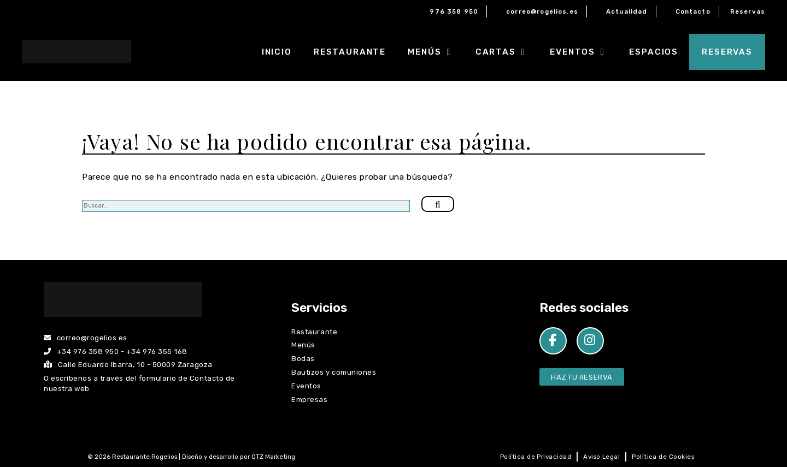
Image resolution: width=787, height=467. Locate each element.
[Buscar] (437, 204)
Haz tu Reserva (581, 377)
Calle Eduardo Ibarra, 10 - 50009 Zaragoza (128, 364)
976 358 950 (454, 11)
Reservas (747, 11)
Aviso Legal (601, 456)
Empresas (309, 399)
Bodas (303, 358)
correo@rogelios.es (542, 11)
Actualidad (627, 11)
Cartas (507, 52)
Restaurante (350, 52)
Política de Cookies (663, 456)
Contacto (693, 11)
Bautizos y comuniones (333, 372)
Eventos (584, 52)
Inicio (277, 52)
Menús (436, 52)
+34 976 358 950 (88, 351)
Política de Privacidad (535, 456)
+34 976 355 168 (156, 351)
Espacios (653, 52)
